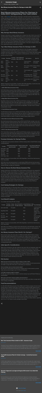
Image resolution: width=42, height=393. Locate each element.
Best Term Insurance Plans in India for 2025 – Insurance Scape (16, 340)
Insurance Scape (11, 2)
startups (8, 16)
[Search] (40, 2)
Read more (38, 351)
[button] (40, 8)
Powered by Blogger (21, 388)
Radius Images (23, 390)
